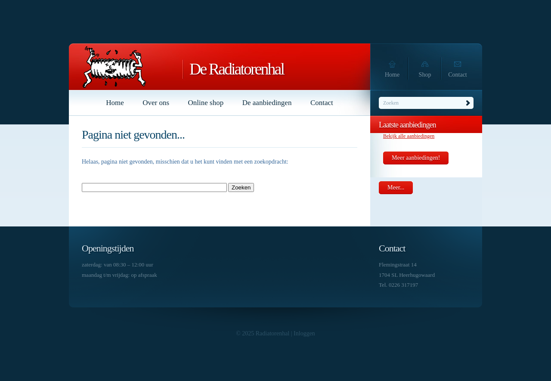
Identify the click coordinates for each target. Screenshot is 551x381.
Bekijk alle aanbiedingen (408, 136)
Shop (425, 74)
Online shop (206, 103)
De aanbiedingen (267, 103)
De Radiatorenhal (236, 69)
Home (392, 74)
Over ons (155, 103)
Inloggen (304, 333)
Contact (457, 74)
